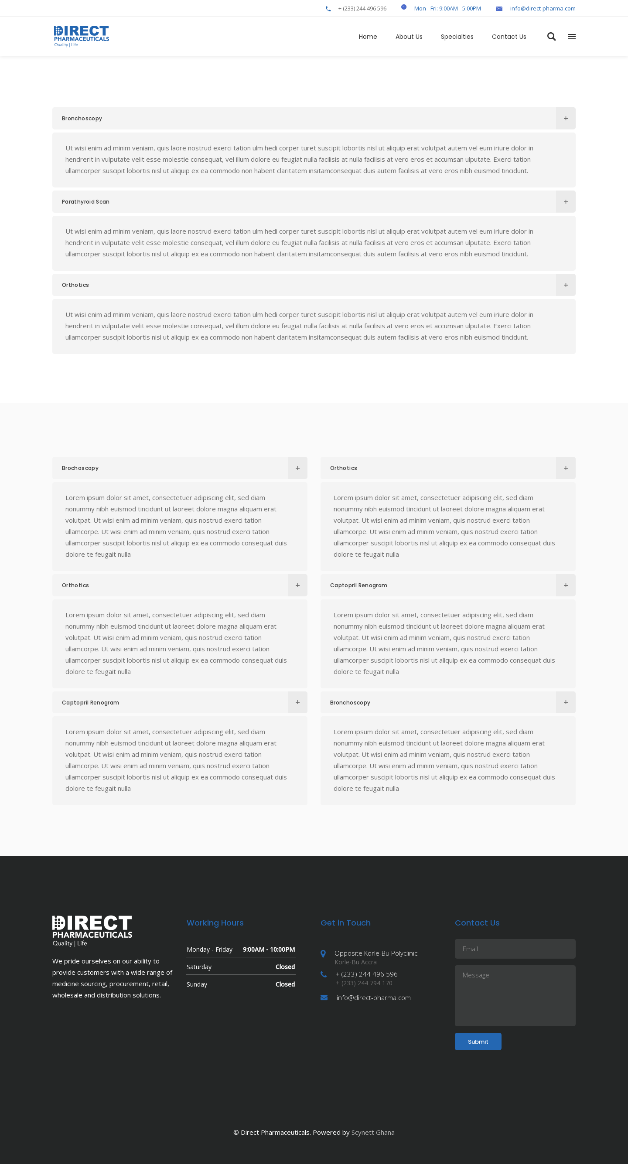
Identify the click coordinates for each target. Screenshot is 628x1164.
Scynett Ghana (373, 1132)
